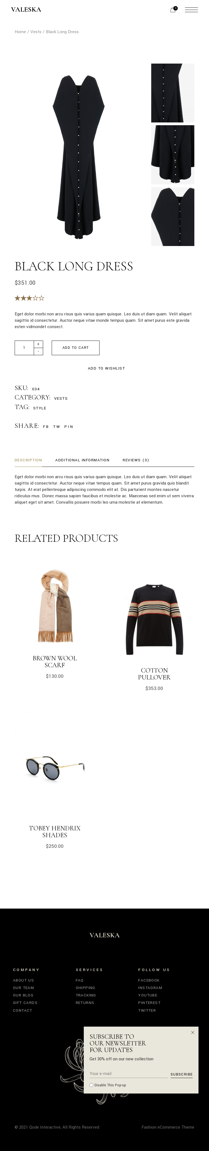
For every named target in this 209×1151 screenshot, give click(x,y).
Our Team (23, 987)
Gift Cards (25, 1002)
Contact (22, 1010)
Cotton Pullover (154, 673)
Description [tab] (28, 460)
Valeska (26, 9)
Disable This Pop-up (110, 1085)
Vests (61, 398)
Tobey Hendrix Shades (55, 831)
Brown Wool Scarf (55, 661)
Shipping (85, 987)
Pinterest (149, 1002)
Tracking (86, 995)
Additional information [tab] (82, 460)
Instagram (150, 987)
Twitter (147, 1010)
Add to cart (75, 347)
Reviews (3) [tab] (136, 460)
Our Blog (23, 995)
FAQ (80, 980)
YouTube (147, 995)
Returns (85, 1002)
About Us (23, 980)
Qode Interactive (45, 1127)
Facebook (149, 980)
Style (39, 408)
